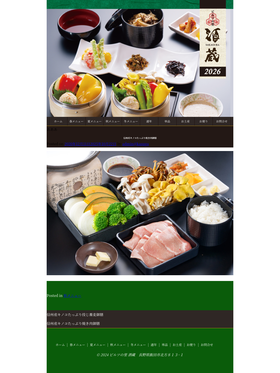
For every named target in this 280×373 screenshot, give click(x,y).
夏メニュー (95, 121)
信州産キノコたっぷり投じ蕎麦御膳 (75, 314)
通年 (149, 121)
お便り (203, 121)
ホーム (58, 121)
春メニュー (76, 121)
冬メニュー (131, 121)
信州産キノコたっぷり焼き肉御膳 (73, 323)
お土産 (185, 121)
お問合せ (221, 121)
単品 (167, 121)
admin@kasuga (135, 143)
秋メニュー (113, 121)
